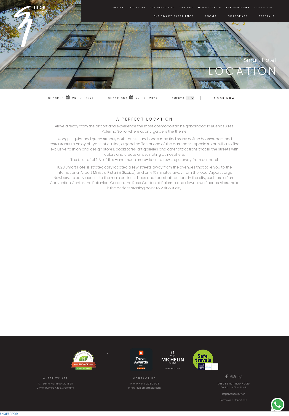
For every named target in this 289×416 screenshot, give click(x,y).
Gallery (119, 7)
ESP (263, 7)
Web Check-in (209, 7)
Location (138, 7)
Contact (186, 7)
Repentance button (233, 394)
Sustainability (162, 7)
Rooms (211, 16)
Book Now (224, 98)
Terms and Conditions (233, 400)
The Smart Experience (174, 16)
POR (270, 7)
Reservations (237, 7)
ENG (257, 7)
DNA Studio (240, 387)
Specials (267, 16)
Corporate (237, 16)
